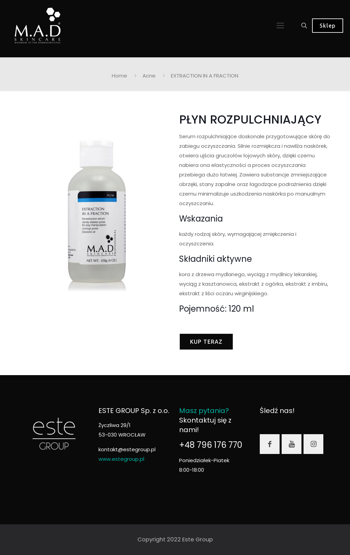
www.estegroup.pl (121, 458)
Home (119, 75)
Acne (149, 75)
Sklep (328, 26)
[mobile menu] (280, 25)
